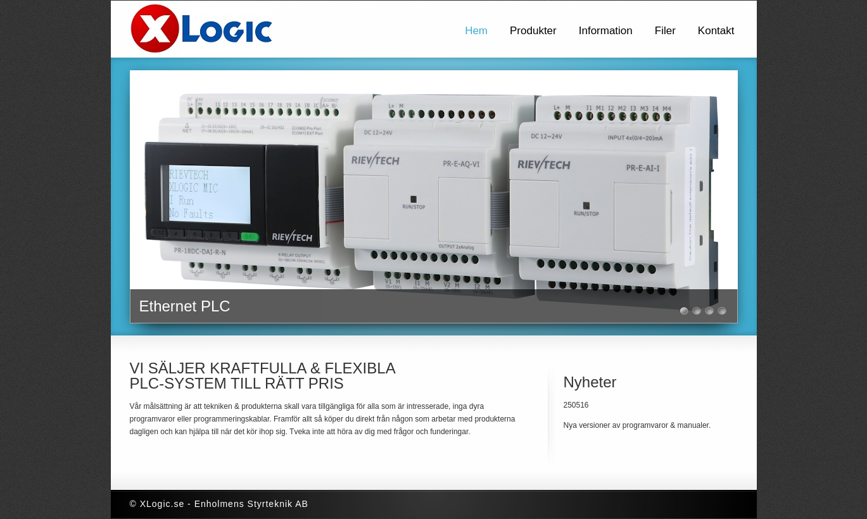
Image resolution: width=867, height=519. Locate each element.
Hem (476, 31)
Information (606, 31)
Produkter (533, 31)
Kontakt (716, 31)
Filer (665, 31)
